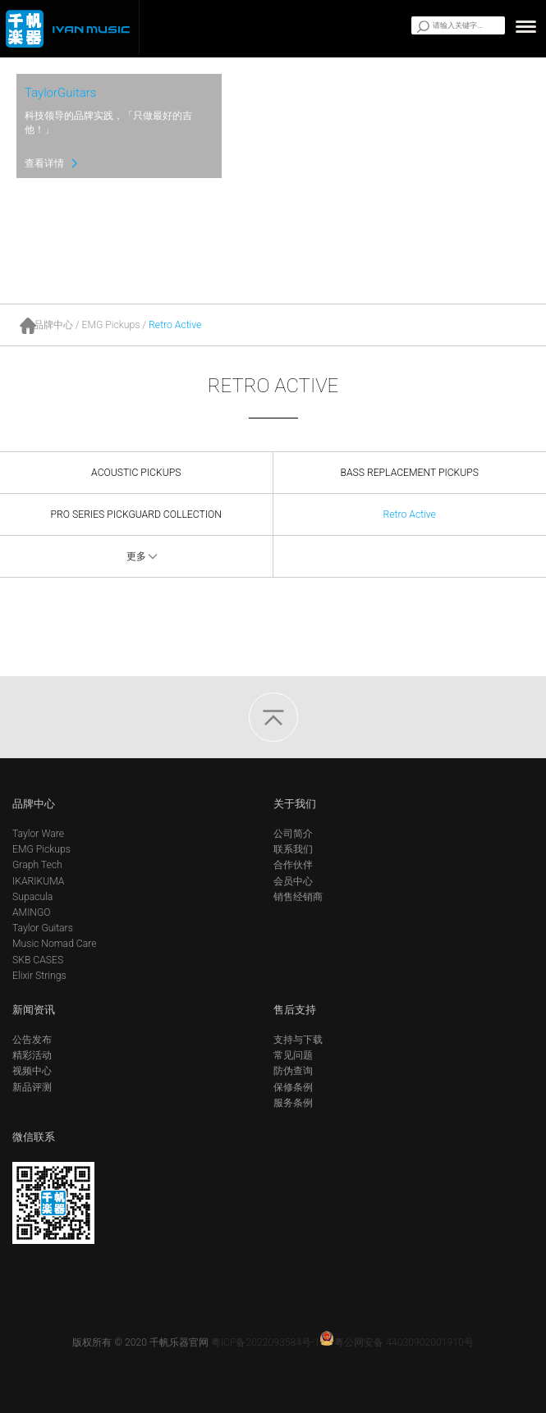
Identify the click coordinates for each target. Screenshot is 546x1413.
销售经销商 (298, 897)
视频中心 (32, 1071)
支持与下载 (298, 1039)
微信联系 (33, 1137)
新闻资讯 (33, 1010)
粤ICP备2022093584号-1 (265, 1342)
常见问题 (293, 1055)
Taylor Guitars (42, 928)
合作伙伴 (293, 865)
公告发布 (32, 1039)
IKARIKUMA (38, 881)
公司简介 (293, 833)
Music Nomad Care (54, 943)
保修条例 (293, 1087)
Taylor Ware (38, 833)
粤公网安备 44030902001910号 (396, 1342)
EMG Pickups (111, 325)
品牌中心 (53, 325)
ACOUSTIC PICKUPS (136, 472)
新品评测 (32, 1087)
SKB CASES (37, 960)
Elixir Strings (39, 975)
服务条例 (293, 1103)
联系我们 (293, 849)
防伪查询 (293, 1071)
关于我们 (294, 804)
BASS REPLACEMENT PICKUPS (410, 472)
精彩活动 (32, 1055)
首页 (27, 325)
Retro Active (175, 325)
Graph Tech (37, 865)
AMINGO (31, 912)
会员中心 (293, 881)
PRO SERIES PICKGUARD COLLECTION (136, 514)
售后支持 (294, 1010)
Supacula (32, 897)
